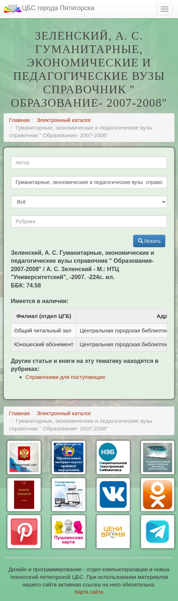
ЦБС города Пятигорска (49, 8)
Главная (19, 120)
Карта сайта (89, 592)
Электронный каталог (63, 120)
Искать (149, 241)
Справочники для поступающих (65, 377)
